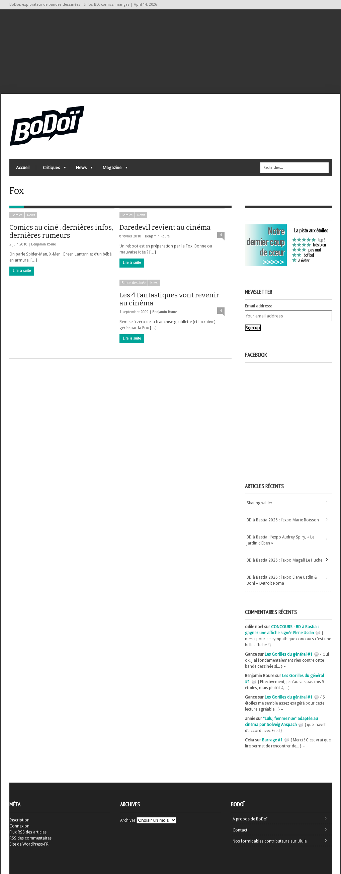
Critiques (51, 169)
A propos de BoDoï (250, 819)
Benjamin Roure (43, 244)
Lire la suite (22, 271)
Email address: (258, 306)
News (81, 169)
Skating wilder (259, 503)
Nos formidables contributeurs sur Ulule (270, 841)
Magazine (111, 169)
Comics (16, 215)
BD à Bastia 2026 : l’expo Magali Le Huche (284, 560)
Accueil (22, 167)
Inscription (19, 820)
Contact (240, 830)
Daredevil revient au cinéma (164, 227)
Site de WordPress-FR (29, 844)
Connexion (19, 826)
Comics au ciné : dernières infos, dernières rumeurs (61, 231)
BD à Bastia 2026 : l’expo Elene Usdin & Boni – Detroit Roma (282, 580)
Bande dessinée (133, 283)
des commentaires (30, 838)
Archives (128, 820)
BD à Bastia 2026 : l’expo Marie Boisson (283, 520)
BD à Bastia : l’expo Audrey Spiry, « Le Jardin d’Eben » (280, 540)
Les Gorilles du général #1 (289, 654)
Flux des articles (28, 832)
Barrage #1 (272, 740)
